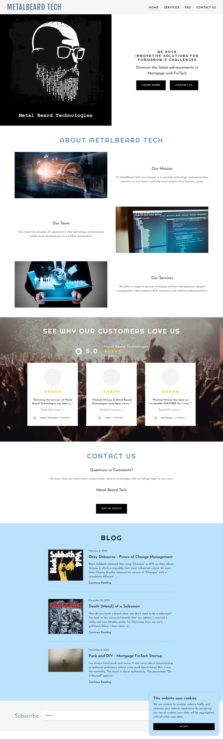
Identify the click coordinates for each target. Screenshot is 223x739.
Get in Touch (111, 508)
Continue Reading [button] (100, 582)
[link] (43, 9)
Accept (184, 726)
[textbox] (112, 716)
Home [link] (154, 7)
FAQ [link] (188, 7)
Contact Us (184, 85)
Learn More (151, 85)
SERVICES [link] (171, 7)
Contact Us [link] (206, 7)
